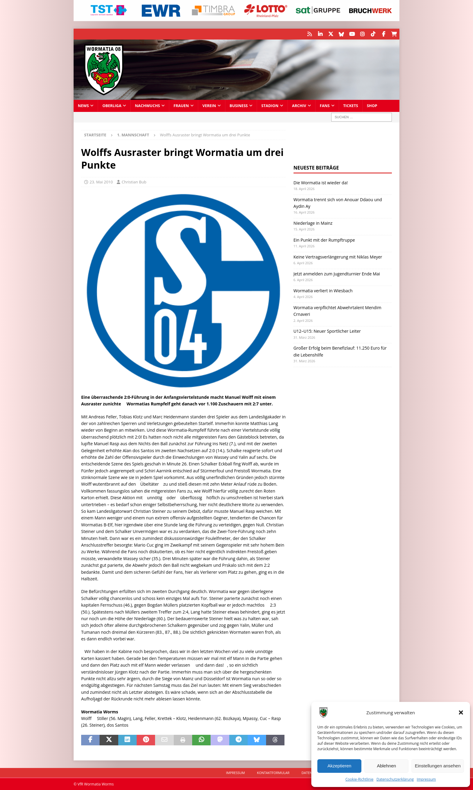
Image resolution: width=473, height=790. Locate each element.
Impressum (426, 779)
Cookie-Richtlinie (359, 779)
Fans (325, 105)
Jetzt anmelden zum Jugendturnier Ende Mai (337, 273)
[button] (461, 712)
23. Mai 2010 (101, 181)
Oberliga (111, 105)
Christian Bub (134, 181)
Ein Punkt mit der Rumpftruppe (324, 240)
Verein (209, 105)
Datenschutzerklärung (395, 779)
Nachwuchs (147, 105)
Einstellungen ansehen (438, 765)
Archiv (299, 105)
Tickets (350, 105)
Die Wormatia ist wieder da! (321, 182)
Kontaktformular (273, 772)
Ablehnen (386, 765)
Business (239, 105)
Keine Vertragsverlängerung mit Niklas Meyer (338, 256)
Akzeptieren (339, 765)
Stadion (269, 105)
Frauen (181, 105)
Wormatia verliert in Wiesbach (323, 290)
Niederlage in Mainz (313, 223)
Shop (372, 105)
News (83, 105)
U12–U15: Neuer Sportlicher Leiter (327, 331)
